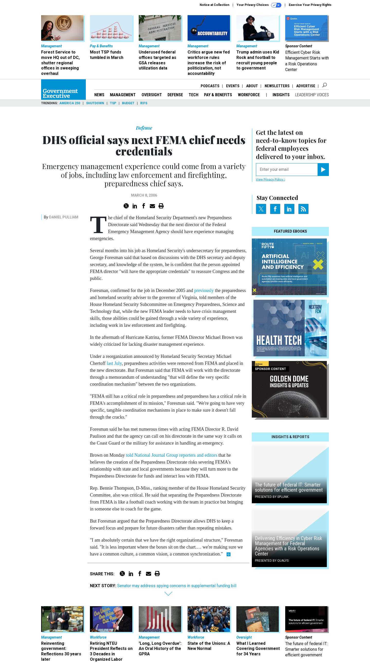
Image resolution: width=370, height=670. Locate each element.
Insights (281, 94)
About (252, 86)
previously (204, 290)
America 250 (69, 103)
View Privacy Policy (270, 179)
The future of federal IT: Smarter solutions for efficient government (289, 487)
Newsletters (277, 86)
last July (114, 363)
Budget (128, 103)
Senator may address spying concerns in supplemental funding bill (176, 585)
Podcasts (210, 86)
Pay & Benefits (218, 94)
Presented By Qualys (272, 560)
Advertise (305, 86)
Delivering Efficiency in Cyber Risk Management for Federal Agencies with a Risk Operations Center (288, 546)
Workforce (249, 94)
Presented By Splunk (271, 497)
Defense (175, 94)
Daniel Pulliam (63, 217)
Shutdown (95, 103)
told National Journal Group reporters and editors (171, 455)
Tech (193, 94)
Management (123, 94)
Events (232, 86)
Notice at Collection (214, 5)
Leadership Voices (312, 94)
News (99, 94)
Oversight (152, 94)
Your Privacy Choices (259, 5)
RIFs (143, 103)
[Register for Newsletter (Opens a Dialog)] (323, 169)
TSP (113, 103)
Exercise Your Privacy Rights (310, 5)
